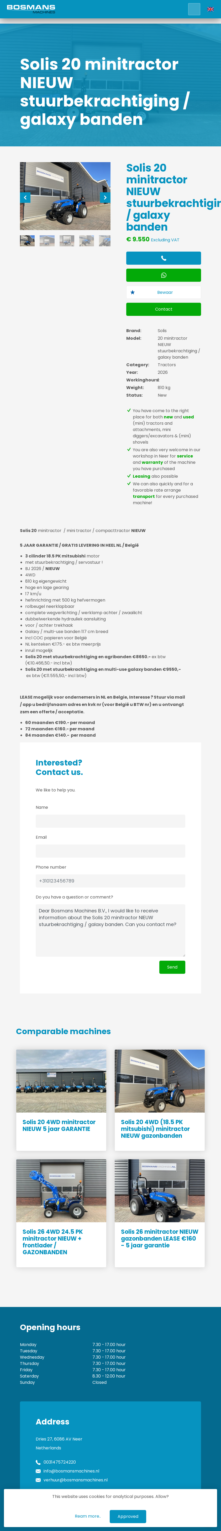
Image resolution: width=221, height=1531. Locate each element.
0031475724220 (60, 1462)
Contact (163, 309)
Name (42, 807)
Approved (128, 1516)
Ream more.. (88, 1516)
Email (41, 837)
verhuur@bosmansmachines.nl (76, 1480)
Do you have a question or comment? (74, 897)
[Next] (105, 197)
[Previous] (25, 197)
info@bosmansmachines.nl (71, 1471)
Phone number (51, 867)
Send (172, 967)
